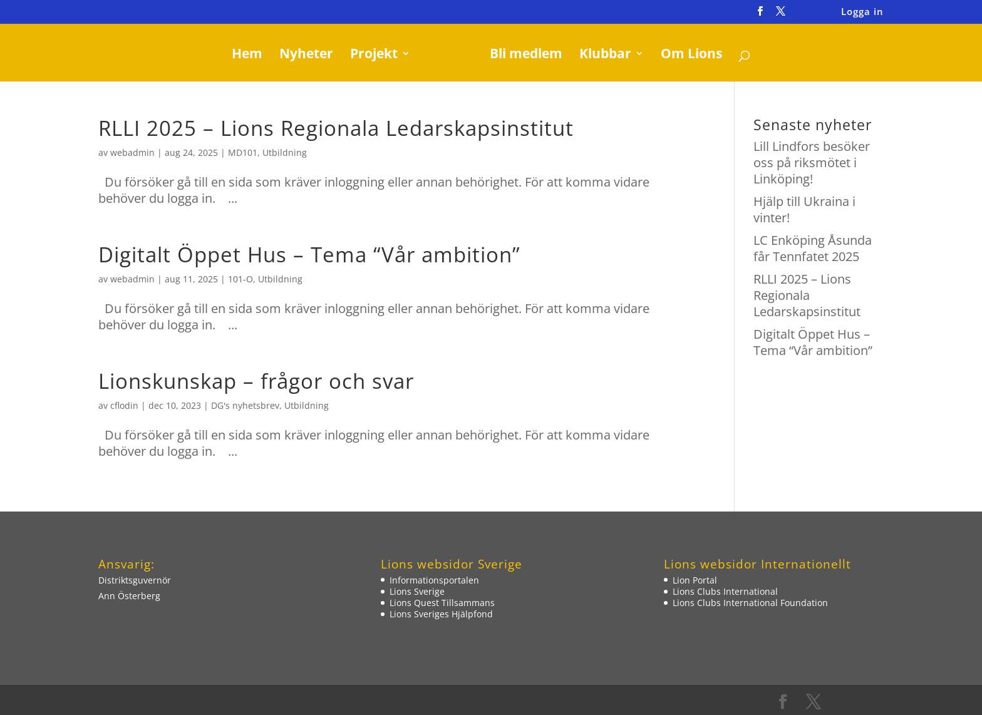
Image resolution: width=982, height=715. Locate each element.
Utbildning (284, 152)
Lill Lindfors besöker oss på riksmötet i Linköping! (811, 162)
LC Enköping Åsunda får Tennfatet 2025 (812, 248)
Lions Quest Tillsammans (442, 603)
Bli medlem (521, 55)
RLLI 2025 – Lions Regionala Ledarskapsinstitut (336, 128)
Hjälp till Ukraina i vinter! (804, 209)
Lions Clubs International (725, 591)
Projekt (378, 55)
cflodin (124, 405)
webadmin (132, 152)
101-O (240, 279)
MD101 (242, 152)
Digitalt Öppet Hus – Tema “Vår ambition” (309, 254)
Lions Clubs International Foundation (750, 603)
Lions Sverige (417, 591)
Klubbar (601, 55)
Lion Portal (695, 580)
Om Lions (687, 55)
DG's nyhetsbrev (245, 405)
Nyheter (311, 55)
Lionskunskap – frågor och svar (256, 381)
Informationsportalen (434, 580)
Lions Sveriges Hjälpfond (441, 614)
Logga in (862, 12)
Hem (251, 55)
